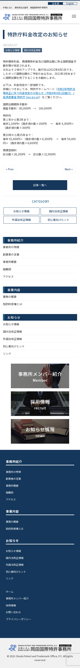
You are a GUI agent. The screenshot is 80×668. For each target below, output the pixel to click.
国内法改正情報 (32, 50)
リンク (7, 354)
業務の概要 (10, 297)
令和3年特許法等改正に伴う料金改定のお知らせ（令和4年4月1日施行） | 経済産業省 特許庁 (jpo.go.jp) (39, 93)
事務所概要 (10, 262)
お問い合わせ (13, 612)
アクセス (8, 276)
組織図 (7, 269)
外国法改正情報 (21, 220)
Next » (69, 169)
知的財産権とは (12, 304)
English (70, 3)
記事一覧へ (40, 185)
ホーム (9, 591)
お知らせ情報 (12, 50)
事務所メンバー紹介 (17, 598)
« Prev (10, 169)
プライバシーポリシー (18, 619)
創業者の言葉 (11, 254)
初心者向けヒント (58, 220)
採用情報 (11, 605)
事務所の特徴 (11, 247)
